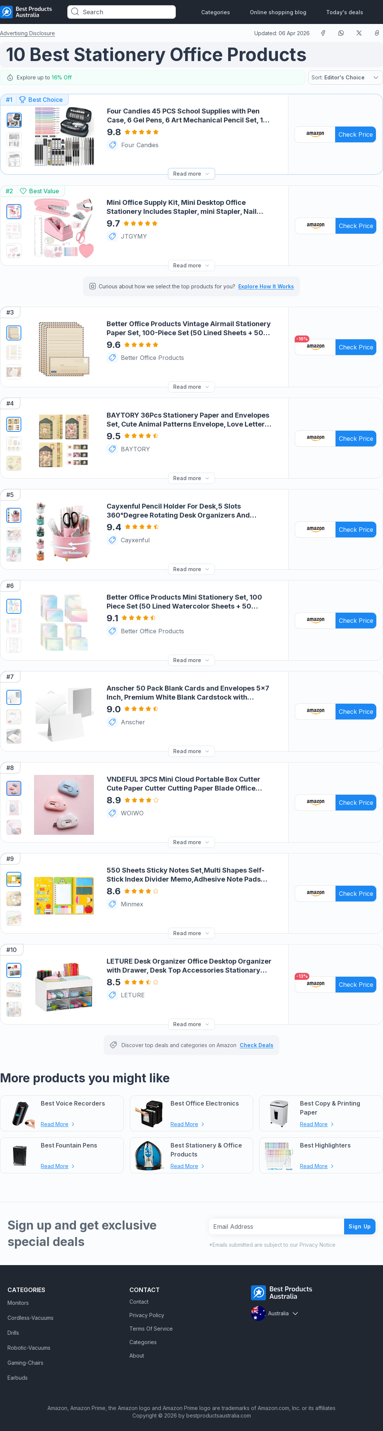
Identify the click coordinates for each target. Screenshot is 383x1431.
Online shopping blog (278, 12)
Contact (138, 1298)
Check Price (355, 134)
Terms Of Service (151, 1325)
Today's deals (344, 12)
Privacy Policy (146, 1312)
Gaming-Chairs (25, 1359)
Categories (215, 12)
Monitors (18, 1299)
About (136, 1352)
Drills (13, 1329)
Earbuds (17, 1374)
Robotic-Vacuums (28, 1344)
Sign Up (357, 1222)
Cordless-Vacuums (30, 1314)
